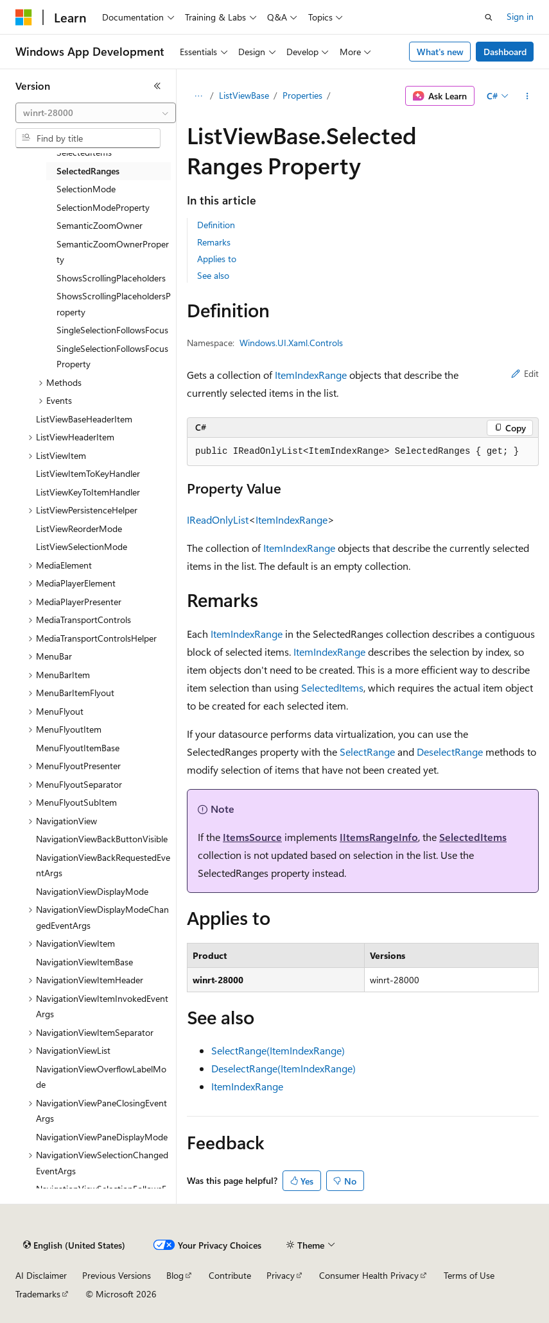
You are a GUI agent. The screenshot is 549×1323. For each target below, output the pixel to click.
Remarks (214, 242)
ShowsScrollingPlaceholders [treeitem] (111, 278)
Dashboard (505, 52)
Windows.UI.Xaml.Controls (291, 343)
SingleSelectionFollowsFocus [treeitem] (112, 330)
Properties (302, 95)
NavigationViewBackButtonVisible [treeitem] (102, 839)
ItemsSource (252, 837)
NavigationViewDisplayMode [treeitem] (92, 891)
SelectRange (367, 751)
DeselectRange (450, 751)
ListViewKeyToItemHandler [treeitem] (88, 492)
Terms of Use (469, 1275)
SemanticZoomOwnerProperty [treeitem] (113, 252)
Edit (525, 373)
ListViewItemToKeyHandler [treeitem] (88, 473)
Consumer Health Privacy (369, 1275)
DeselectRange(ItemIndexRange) (283, 1068)
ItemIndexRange (311, 374)
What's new (440, 52)
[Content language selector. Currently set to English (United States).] (74, 1245)
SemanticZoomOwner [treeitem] (100, 225)
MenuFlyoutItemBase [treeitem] (77, 748)
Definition (216, 225)
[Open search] (488, 17)
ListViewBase (244, 95)
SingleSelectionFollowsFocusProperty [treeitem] (112, 356)
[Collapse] (157, 85)
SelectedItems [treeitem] (84, 152)
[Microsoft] (23, 17)
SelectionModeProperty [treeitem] (103, 207)
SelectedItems (332, 687)
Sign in (520, 16)
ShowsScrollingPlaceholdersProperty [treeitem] (114, 304)
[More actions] (527, 96)
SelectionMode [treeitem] (86, 189)
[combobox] (95, 113)
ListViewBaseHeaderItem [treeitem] (84, 419)
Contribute (230, 1275)
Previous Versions (116, 1275)
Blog (175, 1275)
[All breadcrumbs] (198, 96)
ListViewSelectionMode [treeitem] (81, 546)
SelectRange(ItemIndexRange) (278, 1050)
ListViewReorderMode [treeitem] (79, 528)
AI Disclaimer (41, 1275)
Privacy (280, 1275)
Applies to (216, 259)
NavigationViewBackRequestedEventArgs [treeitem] (103, 865)
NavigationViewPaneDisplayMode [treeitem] (102, 1137)
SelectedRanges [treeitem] (88, 171)
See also (213, 275)
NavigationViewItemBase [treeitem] (84, 962)
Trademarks (37, 1294)
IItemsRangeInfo (379, 837)
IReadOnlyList (217, 519)
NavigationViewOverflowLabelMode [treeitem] (101, 1077)
